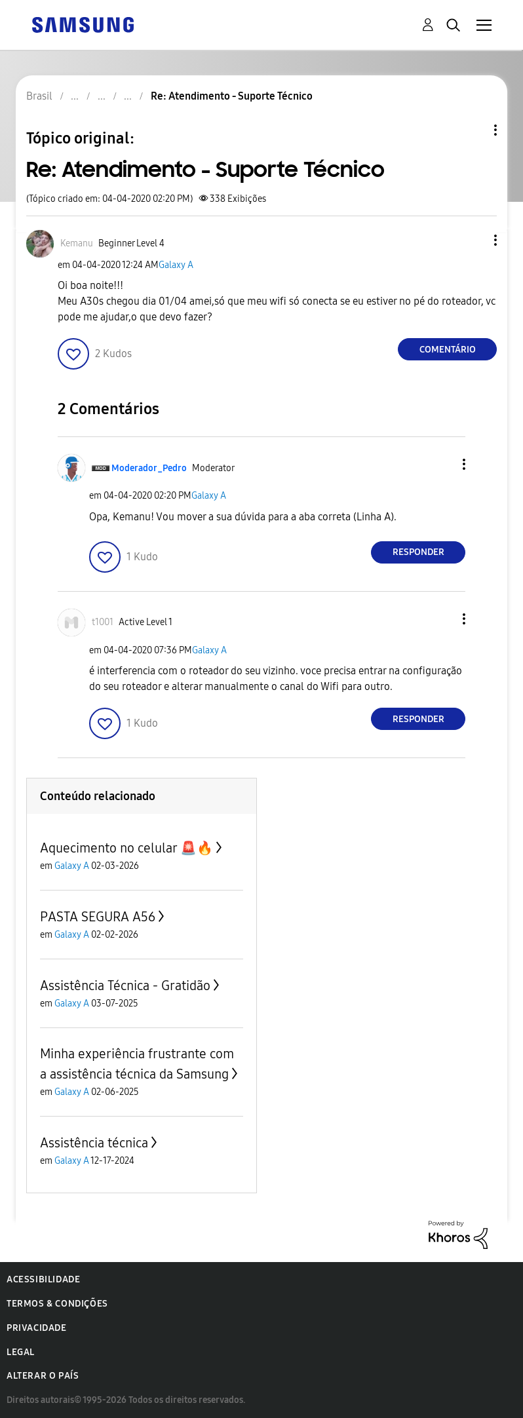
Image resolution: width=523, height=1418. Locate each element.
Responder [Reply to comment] (418, 552)
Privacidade (37, 1327)
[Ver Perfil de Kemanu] (76, 243)
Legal (21, 1352)
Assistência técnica (94, 1143)
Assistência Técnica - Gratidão (125, 985)
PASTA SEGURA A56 (97, 917)
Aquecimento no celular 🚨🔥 (126, 848)
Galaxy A (176, 265)
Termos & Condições (57, 1303)
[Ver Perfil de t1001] (102, 622)
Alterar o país (43, 1375)
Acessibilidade (43, 1279)
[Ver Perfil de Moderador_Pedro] (149, 468)
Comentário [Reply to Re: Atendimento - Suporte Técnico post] (447, 349)
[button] (473, 240)
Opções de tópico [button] (473, 130)
